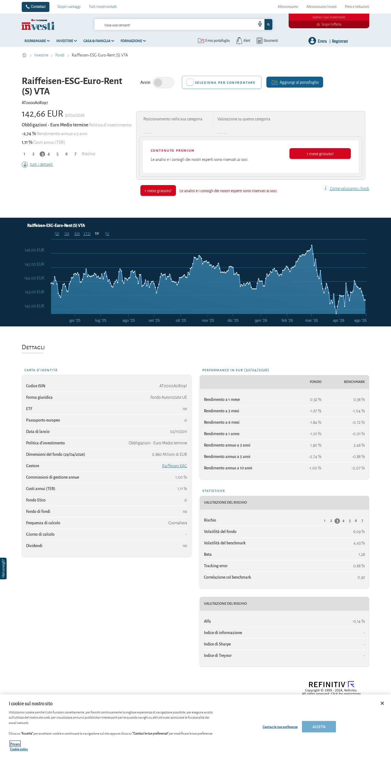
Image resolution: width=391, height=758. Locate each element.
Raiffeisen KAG (174, 466)
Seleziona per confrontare (225, 82)
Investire (41, 55)
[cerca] (166, 24)
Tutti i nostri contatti (103, 7)
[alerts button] (242, 40)
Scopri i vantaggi (69, 7)
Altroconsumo (288, 7)
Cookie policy (19, 748)
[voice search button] (258, 24)
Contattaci (38, 7)
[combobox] (183, 24)
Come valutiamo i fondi (346, 188)
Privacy (15, 743)
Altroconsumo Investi (321, 7)
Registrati (340, 41)
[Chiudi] (382, 703)
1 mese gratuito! (320, 153)
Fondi (60, 55)
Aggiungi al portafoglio (295, 82)
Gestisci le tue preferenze (280, 726)
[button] (4, 568)
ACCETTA (319, 726)
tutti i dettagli (37, 164)
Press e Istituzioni (357, 7)
